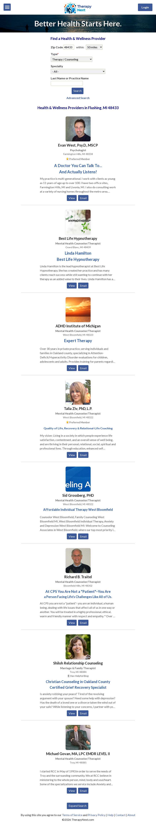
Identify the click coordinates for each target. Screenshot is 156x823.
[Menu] (7, 7)
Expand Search (77, 805)
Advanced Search (78, 97)
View (72, 198)
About (131, 815)
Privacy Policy (96, 815)
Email (83, 198)
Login (145, 7)
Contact (120, 815)
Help (110, 815)
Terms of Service (72, 815)
